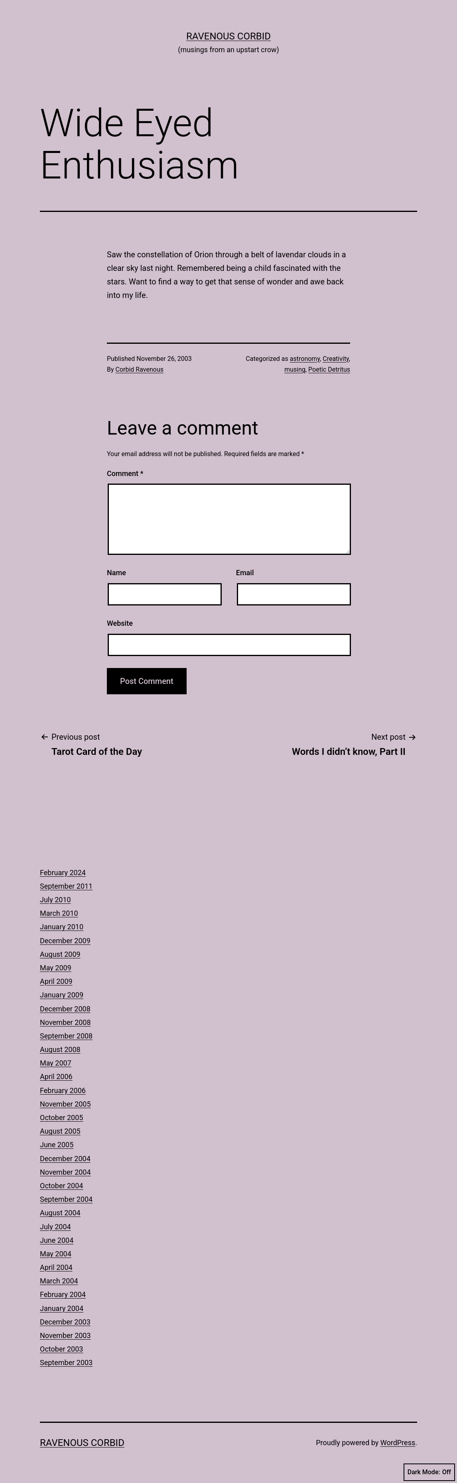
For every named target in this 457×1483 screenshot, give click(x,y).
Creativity (336, 358)
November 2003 (65, 1335)
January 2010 (61, 927)
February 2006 (63, 1090)
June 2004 (56, 1240)
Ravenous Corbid (228, 36)
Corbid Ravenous (139, 369)
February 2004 (63, 1294)
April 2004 (56, 1267)
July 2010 (55, 899)
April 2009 (56, 981)
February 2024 (63, 872)
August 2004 (60, 1213)
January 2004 (61, 1308)
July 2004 (55, 1226)
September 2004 (66, 1199)
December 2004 (65, 1158)
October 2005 (61, 1117)
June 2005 (56, 1144)
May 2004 (55, 1254)
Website (120, 623)
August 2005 (60, 1131)
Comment (125, 473)
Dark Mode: (429, 1472)
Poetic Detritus (329, 369)
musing (294, 369)
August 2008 (60, 1049)
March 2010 (59, 913)
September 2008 (66, 1036)
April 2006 (56, 1076)
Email (245, 572)
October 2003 (61, 1349)
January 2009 (61, 995)
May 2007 (55, 1063)
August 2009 (60, 954)
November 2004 (65, 1172)
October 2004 (61, 1185)
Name (116, 572)
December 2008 (65, 1009)
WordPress (397, 1442)
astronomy (305, 358)
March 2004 (59, 1281)
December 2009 (65, 940)
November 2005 (65, 1104)
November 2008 (65, 1022)
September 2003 (66, 1362)
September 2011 (66, 886)
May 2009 (55, 968)
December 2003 (65, 1322)
